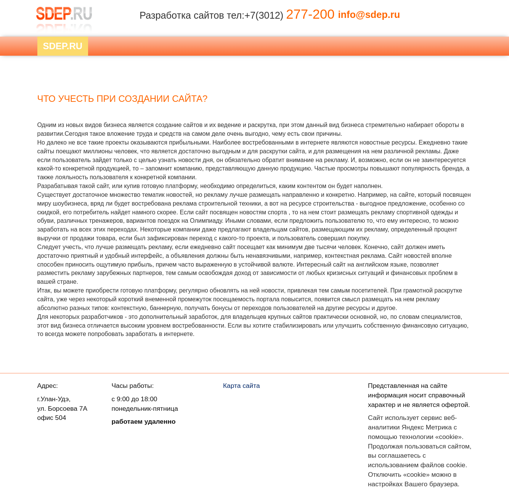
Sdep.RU (63, 46)
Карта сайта (241, 385)
